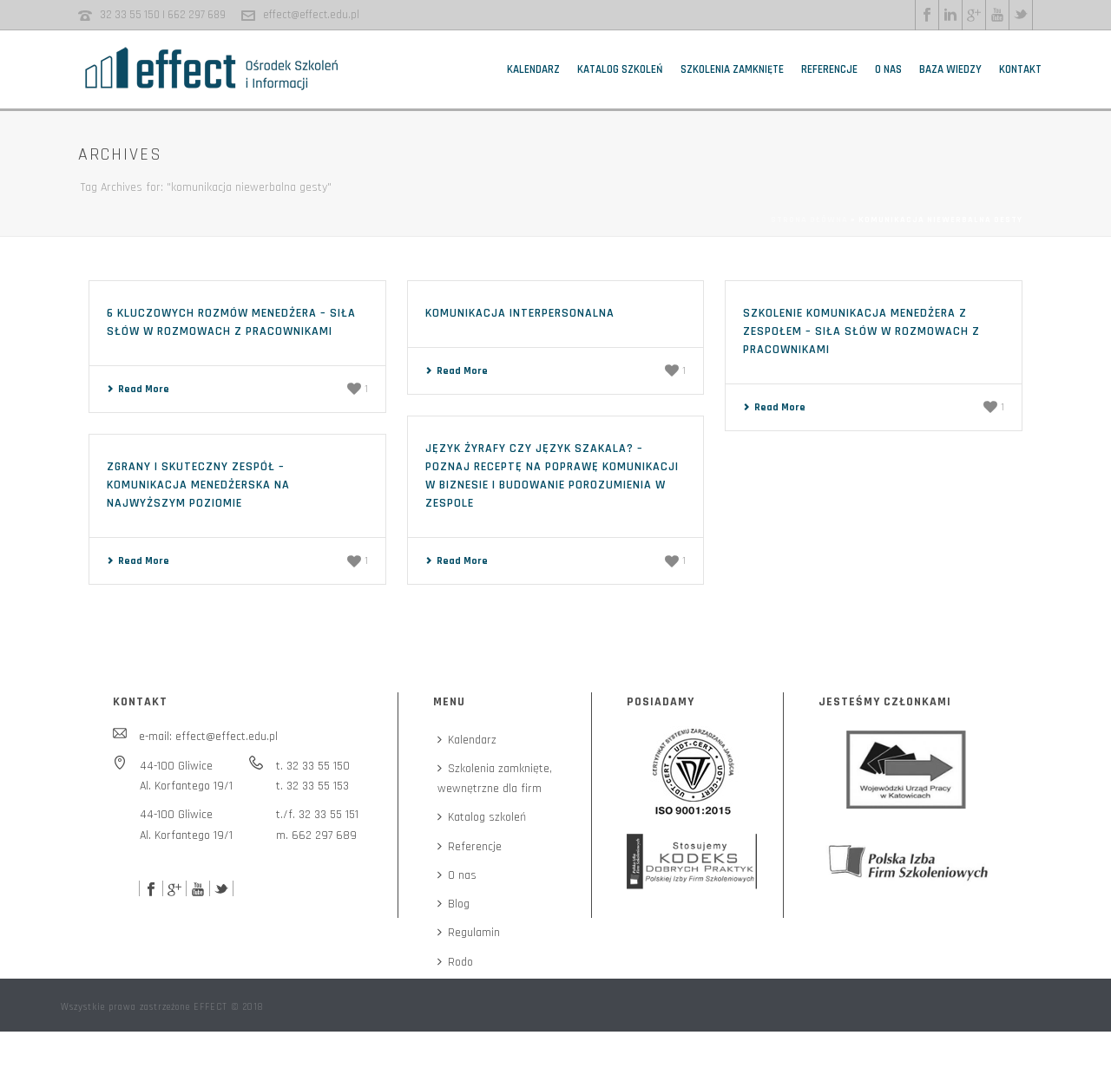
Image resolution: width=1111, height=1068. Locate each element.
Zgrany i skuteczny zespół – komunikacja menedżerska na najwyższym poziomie (198, 485)
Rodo (455, 962)
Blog (453, 904)
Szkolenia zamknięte (732, 69)
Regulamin (468, 932)
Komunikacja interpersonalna (520, 313)
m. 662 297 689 (316, 835)
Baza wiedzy (950, 69)
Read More (138, 389)
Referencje (829, 69)
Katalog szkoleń (620, 69)
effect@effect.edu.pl (311, 15)
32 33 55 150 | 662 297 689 (163, 15)
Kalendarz (533, 69)
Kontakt (1020, 69)
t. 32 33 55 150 (313, 766)
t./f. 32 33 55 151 (317, 814)
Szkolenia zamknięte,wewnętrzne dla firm (494, 778)
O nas (888, 69)
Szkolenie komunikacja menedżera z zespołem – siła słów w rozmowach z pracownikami (861, 331)
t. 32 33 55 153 (312, 786)
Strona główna (809, 219)
